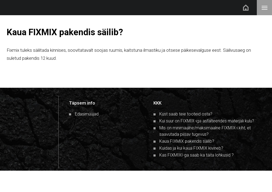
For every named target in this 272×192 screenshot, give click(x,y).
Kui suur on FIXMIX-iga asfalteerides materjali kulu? (206, 120)
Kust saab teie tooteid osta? (185, 114)
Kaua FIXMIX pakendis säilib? (186, 141)
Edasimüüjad (87, 114)
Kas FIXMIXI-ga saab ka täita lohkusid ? (196, 155)
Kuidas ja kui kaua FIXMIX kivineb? (191, 148)
